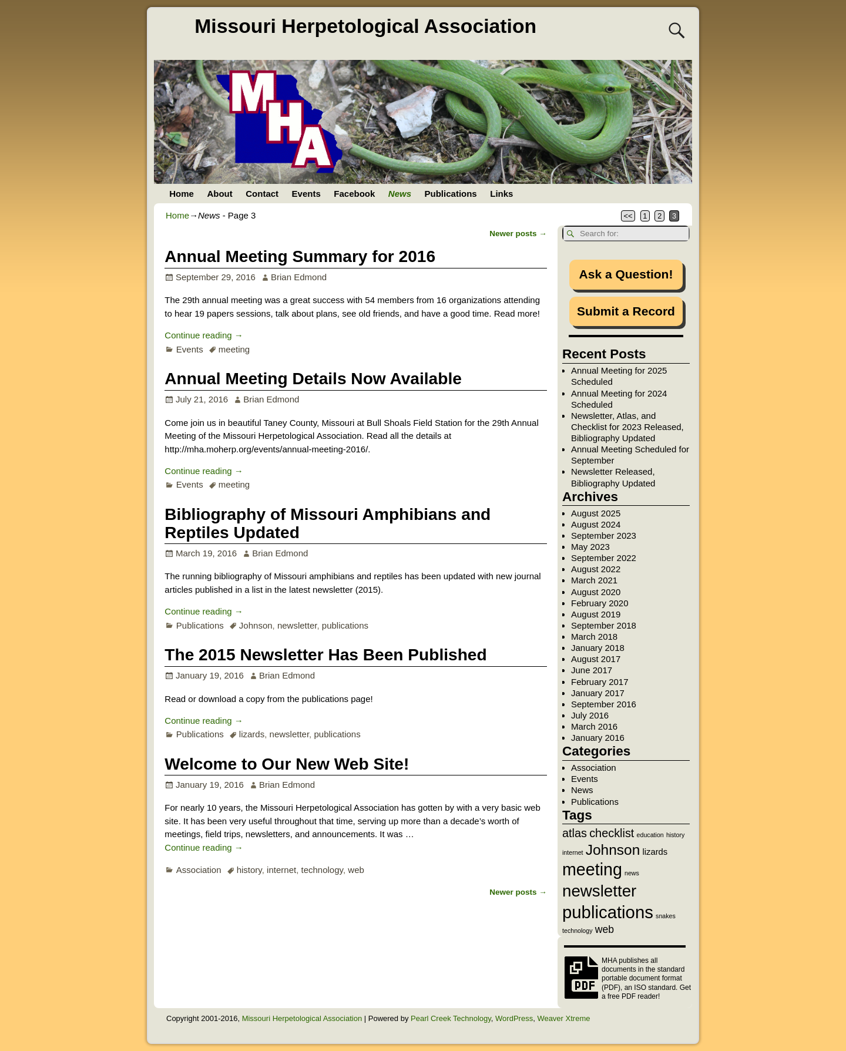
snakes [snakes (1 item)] (666, 915)
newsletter (297, 625)
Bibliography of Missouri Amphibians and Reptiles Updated (327, 523)
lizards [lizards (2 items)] (654, 852)
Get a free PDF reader (646, 991)
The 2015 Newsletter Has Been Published (325, 655)
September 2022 (603, 558)
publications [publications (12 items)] (607, 912)
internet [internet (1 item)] (572, 852)
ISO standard (655, 987)
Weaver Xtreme (563, 1018)
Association (198, 870)
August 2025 (595, 513)
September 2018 (603, 625)
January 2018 (598, 648)
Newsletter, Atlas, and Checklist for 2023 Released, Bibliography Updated (627, 427)
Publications (451, 194)
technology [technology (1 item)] (577, 930)
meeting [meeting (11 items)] (592, 869)
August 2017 (595, 659)
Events (306, 194)
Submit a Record (626, 311)
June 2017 (591, 670)
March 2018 (594, 637)
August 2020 (595, 592)
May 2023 (590, 547)
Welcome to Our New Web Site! (286, 764)
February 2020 (600, 603)
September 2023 (603, 535)
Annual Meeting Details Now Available (313, 379)
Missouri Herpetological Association (365, 26)
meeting (234, 349)
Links (501, 194)
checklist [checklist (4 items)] (611, 833)
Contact (262, 194)
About (219, 194)
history (249, 870)
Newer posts (518, 233)
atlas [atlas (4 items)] (574, 833)
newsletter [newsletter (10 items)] (599, 891)
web (356, 870)
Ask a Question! (626, 274)
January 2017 (598, 693)
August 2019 (595, 614)
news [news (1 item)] (632, 873)
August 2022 (595, 569)
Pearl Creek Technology (451, 1018)
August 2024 (595, 524)
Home (181, 194)
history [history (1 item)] (675, 834)
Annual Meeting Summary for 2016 (299, 256)
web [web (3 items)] (604, 929)
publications (345, 625)
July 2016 (590, 715)
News (399, 194)
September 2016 (603, 704)
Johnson (256, 625)
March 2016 (594, 726)
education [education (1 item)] (650, 834)
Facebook (354, 194)
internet (281, 870)
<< (628, 215)
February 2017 (600, 682)
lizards (251, 734)
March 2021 (594, 580)
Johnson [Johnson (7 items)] (613, 850)
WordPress (514, 1018)
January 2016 (598, 738)
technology (322, 870)
